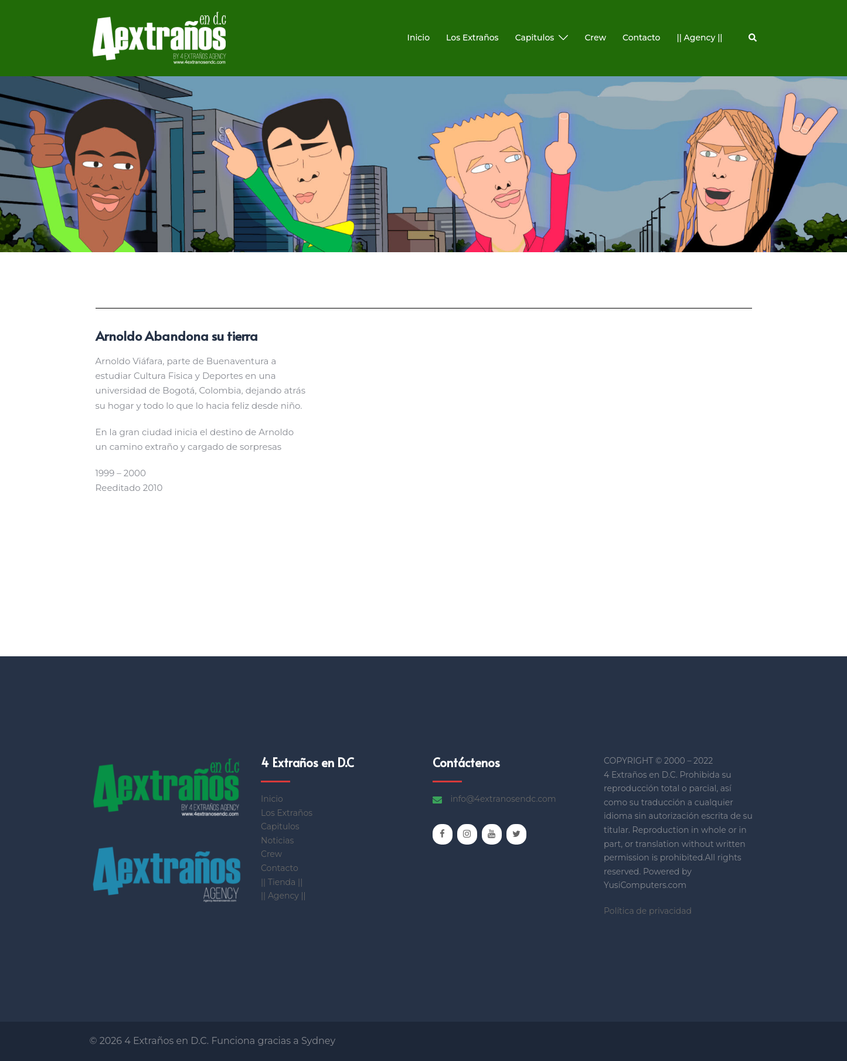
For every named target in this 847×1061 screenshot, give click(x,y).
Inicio (418, 37)
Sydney (318, 1040)
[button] (753, 38)
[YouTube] (492, 834)
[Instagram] (467, 834)
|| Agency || (699, 37)
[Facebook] (443, 834)
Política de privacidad (648, 911)
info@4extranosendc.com (503, 799)
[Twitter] (516, 834)
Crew (595, 37)
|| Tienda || (281, 882)
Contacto (642, 37)
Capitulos (535, 37)
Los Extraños (472, 37)
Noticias (277, 840)
